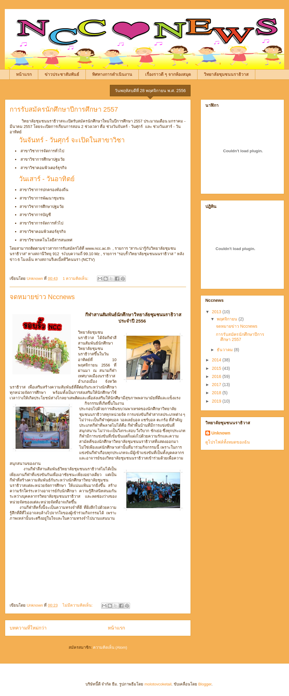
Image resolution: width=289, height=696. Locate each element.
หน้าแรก (24, 74)
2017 (217, 384)
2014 (217, 359)
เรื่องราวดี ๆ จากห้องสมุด (168, 74)
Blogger (204, 684)
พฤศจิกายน (227, 319)
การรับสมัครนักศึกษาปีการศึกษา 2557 (64, 109)
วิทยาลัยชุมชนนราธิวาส (226, 74)
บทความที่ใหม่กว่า (28, 627)
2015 (217, 368)
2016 (217, 376)
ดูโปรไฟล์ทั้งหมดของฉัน (227, 442)
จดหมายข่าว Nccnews (42, 297)
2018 (217, 392)
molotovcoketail (158, 684)
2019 (217, 401)
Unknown (220, 433)
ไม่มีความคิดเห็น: (78, 605)
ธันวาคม (225, 349)
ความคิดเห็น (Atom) (110, 647)
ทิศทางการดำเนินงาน (112, 74)
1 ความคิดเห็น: (76, 278)
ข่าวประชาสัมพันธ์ (62, 74)
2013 (217, 311)
